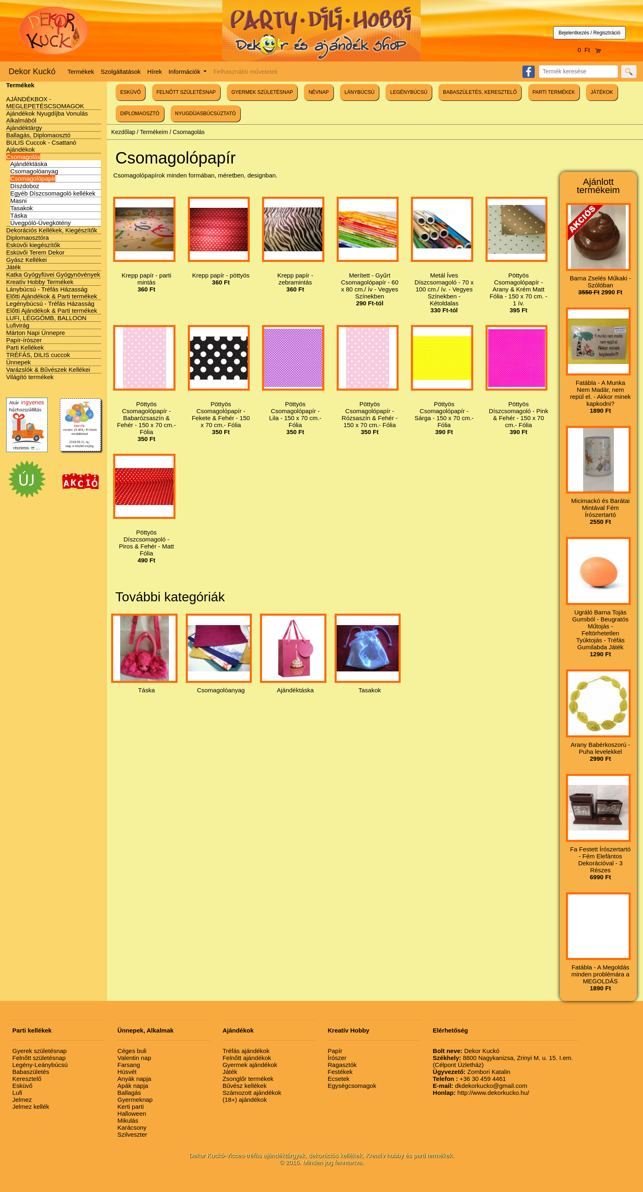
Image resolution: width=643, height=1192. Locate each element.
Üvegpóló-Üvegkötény (40, 222)
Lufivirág (18, 325)
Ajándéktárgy (24, 127)
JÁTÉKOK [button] (602, 92)
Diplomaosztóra (27, 237)
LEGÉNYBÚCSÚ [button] (408, 92)
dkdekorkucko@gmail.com (480, 1085)
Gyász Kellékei (26, 259)
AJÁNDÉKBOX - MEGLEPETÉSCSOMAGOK (45, 102)
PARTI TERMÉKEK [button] (554, 92)
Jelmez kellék (30, 1106)
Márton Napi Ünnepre (35, 332)
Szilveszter (132, 1134)
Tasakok (21, 208)
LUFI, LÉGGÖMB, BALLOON (46, 317)
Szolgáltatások (121, 71)
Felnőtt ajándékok (247, 1057)
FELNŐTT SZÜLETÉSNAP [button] (186, 92)
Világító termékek (30, 376)
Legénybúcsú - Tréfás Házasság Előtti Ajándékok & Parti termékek (51, 307)
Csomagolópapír (32, 178)
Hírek (154, 71)
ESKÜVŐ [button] (130, 92)
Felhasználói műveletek (245, 71)
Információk (185, 71)
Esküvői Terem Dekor (35, 252)
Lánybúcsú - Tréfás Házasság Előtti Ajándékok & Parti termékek (51, 293)
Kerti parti (130, 1106)
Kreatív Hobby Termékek (39, 281)
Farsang (128, 1064)
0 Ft (590, 49)
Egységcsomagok (352, 1085)
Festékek (340, 1071)
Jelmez (22, 1099)
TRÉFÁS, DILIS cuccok (38, 354)
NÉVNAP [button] (318, 92)
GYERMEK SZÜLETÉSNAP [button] (262, 92)
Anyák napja (134, 1078)
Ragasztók (342, 1064)
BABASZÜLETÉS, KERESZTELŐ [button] (480, 92)
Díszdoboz (24, 185)
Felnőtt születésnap (39, 1057)
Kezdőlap (123, 132)
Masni (18, 200)
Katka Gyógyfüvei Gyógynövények (53, 274)
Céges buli (131, 1050)
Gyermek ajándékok (250, 1064)
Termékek (81, 71)
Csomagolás (23, 156)
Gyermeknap (135, 1099)
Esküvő (22, 1085)
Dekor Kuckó (32, 71)
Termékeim (154, 132)
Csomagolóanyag (34, 171)
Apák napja (132, 1085)
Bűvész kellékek (245, 1085)
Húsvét (127, 1071)
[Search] (578, 71)
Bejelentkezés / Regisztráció (589, 33)
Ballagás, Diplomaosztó (38, 135)
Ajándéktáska (28, 163)
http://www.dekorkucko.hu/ (481, 1092)
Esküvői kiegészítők (33, 244)
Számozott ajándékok (252, 1092)
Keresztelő (26, 1078)
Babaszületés (30, 1071)
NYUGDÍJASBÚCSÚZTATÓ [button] (205, 113)
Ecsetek (338, 1078)
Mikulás (127, 1120)
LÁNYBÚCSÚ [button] (359, 92)
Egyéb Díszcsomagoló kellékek (53, 193)
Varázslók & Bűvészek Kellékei (48, 369)
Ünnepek (18, 362)
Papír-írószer (24, 340)
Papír (335, 1050)
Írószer (337, 1057)
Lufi (17, 1092)
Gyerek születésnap (39, 1050)
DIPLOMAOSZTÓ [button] (139, 113)
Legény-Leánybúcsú (40, 1064)
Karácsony (131, 1127)
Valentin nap (134, 1057)
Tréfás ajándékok (246, 1050)
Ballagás (129, 1092)
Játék (13, 267)
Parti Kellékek (25, 347)
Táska (18, 215)
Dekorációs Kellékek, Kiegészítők (51, 230)
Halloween (131, 1113)
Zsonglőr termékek (248, 1078)
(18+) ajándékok (245, 1099)
